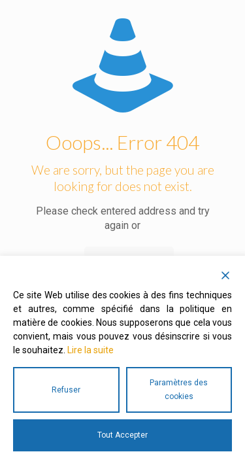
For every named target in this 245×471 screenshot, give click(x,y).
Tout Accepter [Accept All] (122, 435)
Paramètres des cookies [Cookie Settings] (179, 389)
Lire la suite (90, 350)
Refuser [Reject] (66, 389)
